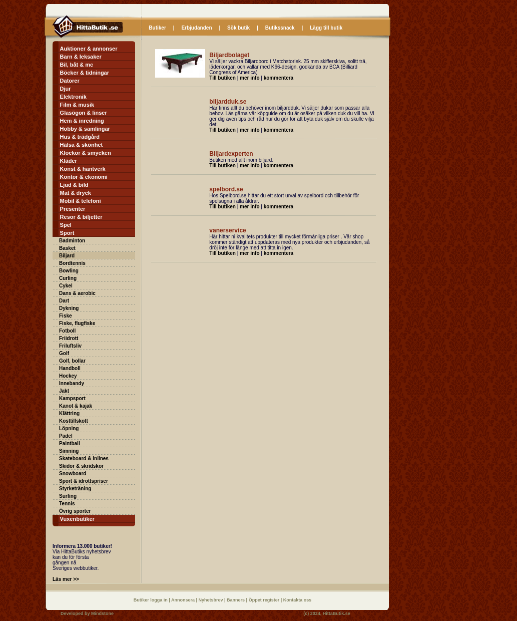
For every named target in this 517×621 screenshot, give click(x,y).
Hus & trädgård (80, 137)
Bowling (69, 270)
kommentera (278, 78)
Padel (66, 436)
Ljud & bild (74, 185)
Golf (64, 353)
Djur (65, 89)
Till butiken (222, 78)
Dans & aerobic (77, 293)
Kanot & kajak (75, 406)
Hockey (68, 376)
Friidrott (68, 338)
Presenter (73, 209)
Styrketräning (75, 488)
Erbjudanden (196, 28)
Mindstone (102, 613)
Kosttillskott (73, 421)
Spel (66, 225)
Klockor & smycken (85, 153)
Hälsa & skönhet (81, 145)
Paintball (69, 443)
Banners (236, 599)
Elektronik (73, 97)
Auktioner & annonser (89, 49)
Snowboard (72, 473)
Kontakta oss (297, 599)
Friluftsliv (70, 346)
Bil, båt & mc (77, 65)
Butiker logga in (151, 599)
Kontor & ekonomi (84, 177)
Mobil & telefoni (80, 201)
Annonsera (183, 599)
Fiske (65, 316)
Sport (67, 233)
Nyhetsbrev (212, 599)
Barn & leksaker (81, 57)
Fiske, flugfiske (77, 323)
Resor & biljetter (81, 217)
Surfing (68, 496)
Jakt (64, 391)
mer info (249, 78)
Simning (69, 451)
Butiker (157, 28)
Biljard (67, 255)
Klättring (69, 413)
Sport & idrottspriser (83, 481)
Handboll (70, 368)
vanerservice (227, 230)
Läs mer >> (66, 579)
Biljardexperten (231, 153)
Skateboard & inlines (84, 458)
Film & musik (77, 105)
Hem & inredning (82, 121)
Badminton (72, 240)
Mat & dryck (75, 193)
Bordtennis (72, 263)
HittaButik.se (336, 613)
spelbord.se (226, 189)
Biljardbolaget (229, 55)
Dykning (69, 308)
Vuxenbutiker (77, 519)
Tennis (67, 503)
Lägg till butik (326, 28)
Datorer (70, 81)
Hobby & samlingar (85, 129)
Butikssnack (280, 28)
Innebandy (71, 383)
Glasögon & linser (83, 113)
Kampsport (72, 398)
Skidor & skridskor (81, 466)
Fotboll (67, 331)
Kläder (68, 161)
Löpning (69, 428)
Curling (68, 278)
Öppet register (265, 599)
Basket (67, 248)
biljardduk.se (227, 101)
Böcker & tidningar (84, 73)
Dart (64, 300)
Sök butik (238, 28)
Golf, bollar (72, 361)
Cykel (66, 285)
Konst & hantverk (83, 169)
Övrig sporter (75, 511)
